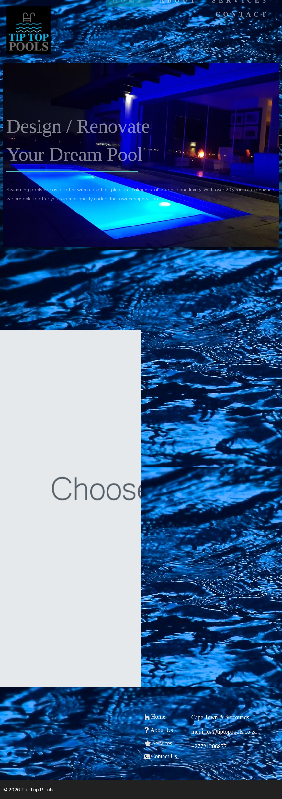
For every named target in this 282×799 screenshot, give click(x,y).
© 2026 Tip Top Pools (28, 789)
